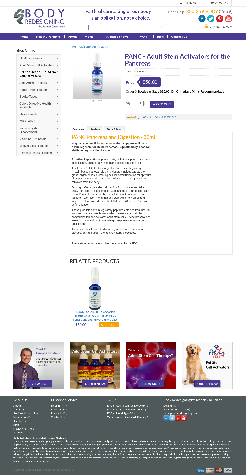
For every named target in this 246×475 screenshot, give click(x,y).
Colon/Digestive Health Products (35, 105)
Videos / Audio (22, 417)
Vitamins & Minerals (32, 138)
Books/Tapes (28, 96)
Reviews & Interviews (26, 413)
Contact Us (179, 36)
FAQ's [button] (144, 36)
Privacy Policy (59, 413)
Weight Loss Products (33, 145)
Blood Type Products (33, 89)
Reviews (95, 129)
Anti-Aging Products (33, 82)
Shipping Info (59, 405)
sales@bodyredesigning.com (180, 413)
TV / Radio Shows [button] (117, 36)
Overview (78, 129)
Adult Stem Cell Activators (36, 65)
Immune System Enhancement (29, 130)
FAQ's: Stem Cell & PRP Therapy (126, 409)
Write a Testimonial (166, 117)
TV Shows (19, 421)
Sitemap (18, 432)
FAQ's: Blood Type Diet (121, 413)
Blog (160, 36)
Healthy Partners (48, 36)
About (72, 36)
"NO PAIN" (27, 121)
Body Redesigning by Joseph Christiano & (53, 469)
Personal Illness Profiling (35, 152)
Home (73, 46)
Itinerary (18, 409)
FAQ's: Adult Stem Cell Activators (127, 405)
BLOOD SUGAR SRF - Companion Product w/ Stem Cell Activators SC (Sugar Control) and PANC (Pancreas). (94, 315)
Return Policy (59, 409)
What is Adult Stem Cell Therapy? (127, 417)
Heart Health (28, 114)
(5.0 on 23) (139, 117)
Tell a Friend (114, 129)
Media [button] (90, 36)
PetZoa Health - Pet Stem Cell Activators (37, 73)
